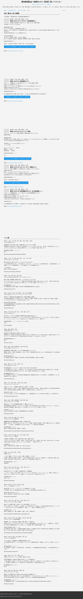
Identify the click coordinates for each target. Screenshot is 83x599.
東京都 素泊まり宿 (12, 10)
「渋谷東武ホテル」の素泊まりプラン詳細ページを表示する (17, 96)
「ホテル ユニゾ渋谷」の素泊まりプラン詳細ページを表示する (17, 158)
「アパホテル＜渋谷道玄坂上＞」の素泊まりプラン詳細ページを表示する (20, 46)
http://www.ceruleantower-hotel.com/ (16, 186)
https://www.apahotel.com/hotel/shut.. (16, 50)
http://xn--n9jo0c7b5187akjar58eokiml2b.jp (12, 596)
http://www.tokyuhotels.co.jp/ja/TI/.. (16, 206)
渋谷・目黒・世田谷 (22, 10)
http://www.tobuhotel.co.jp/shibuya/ (16, 101)
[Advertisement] (32, 66)
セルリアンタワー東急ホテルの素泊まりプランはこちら (16, 182)
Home (5, 10)
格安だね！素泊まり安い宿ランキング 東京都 (41, 4)
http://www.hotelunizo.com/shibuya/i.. (16, 162)
